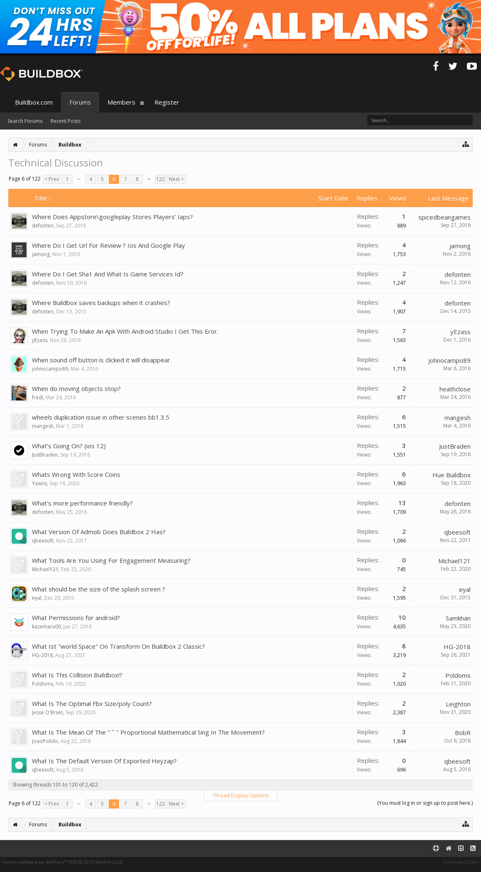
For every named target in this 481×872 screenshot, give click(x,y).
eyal (37, 597)
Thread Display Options (240, 795)
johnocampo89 (50, 368)
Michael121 (45, 569)
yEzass (39, 340)
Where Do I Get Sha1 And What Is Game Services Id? (107, 274)
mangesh (43, 426)
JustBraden (45, 454)
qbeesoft (43, 540)
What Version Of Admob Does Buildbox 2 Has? (99, 532)
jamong (41, 254)
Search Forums (24, 121)
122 (160, 179)
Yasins (39, 483)
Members (121, 102)
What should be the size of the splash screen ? (98, 589)
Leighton (458, 704)
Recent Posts (66, 121)
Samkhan (458, 618)
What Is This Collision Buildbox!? (77, 675)
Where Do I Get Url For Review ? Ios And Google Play (108, 245)
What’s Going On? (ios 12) (69, 446)
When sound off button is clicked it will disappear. (101, 360)
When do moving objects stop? (76, 388)
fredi (37, 397)
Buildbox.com (34, 102)
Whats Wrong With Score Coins (76, 474)
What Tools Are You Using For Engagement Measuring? (111, 560)
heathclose (455, 389)
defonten (43, 225)
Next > (176, 179)
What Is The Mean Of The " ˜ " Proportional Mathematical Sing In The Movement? (148, 732)
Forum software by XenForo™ (63, 862)
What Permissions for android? (76, 617)
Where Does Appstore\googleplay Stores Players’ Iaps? (112, 217)
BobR (463, 732)
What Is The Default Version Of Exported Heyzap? (104, 761)
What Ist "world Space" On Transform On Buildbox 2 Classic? (118, 646)
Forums (80, 102)
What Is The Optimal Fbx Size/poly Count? (92, 703)
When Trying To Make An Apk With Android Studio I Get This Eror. (125, 331)
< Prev (51, 179)
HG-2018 (42, 655)
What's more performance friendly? (82, 503)
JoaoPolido (45, 741)
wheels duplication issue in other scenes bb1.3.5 (100, 417)
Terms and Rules (460, 862)
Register (166, 102)
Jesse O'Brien (47, 712)
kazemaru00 (46, 626)
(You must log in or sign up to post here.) (425, 802)
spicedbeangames (444, 217)
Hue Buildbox (451, 475)
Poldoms (42, 683)
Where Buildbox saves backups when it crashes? (101, 302)
